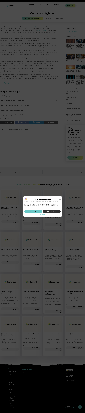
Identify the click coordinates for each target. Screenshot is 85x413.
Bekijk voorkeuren (51, 211)
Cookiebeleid (42, 214)
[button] (60, 199)
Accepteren (33, 211)
